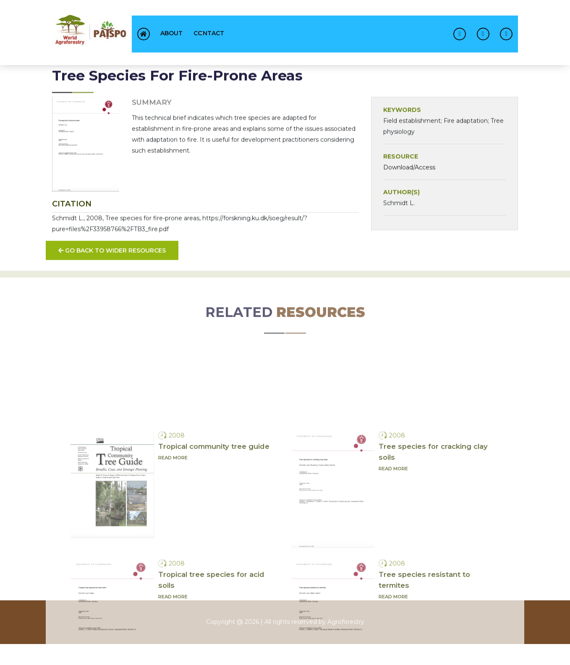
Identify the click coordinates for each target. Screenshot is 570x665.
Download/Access (409, 174)
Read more (173, 548)
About (171, 33)
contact (208, 33)
